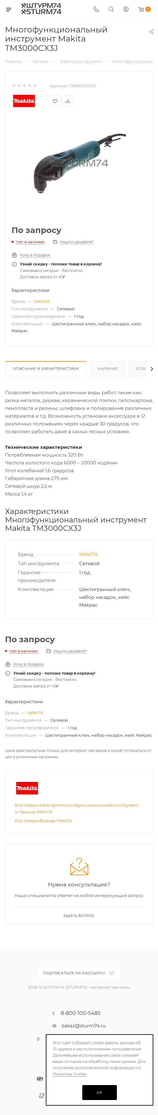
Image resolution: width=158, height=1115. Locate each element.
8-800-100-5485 (80, 1017)
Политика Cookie (69, 1074)
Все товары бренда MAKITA (43, 843)
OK (100, 1092)
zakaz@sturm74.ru (84, 1030)
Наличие (108, 368)
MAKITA (42, 301)
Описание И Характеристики (46, 368)
